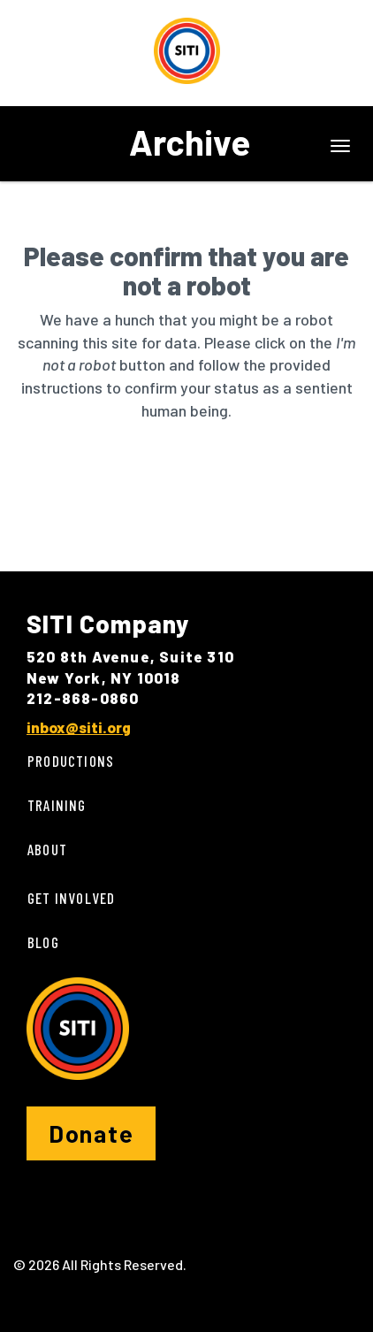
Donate (91, 1133)
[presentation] (161, 478)
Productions (70, 760)
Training (57, 805)
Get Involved (71, 898)
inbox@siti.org (79, 727)
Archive (189, 141)
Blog (43, 942)
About (47, 849)
